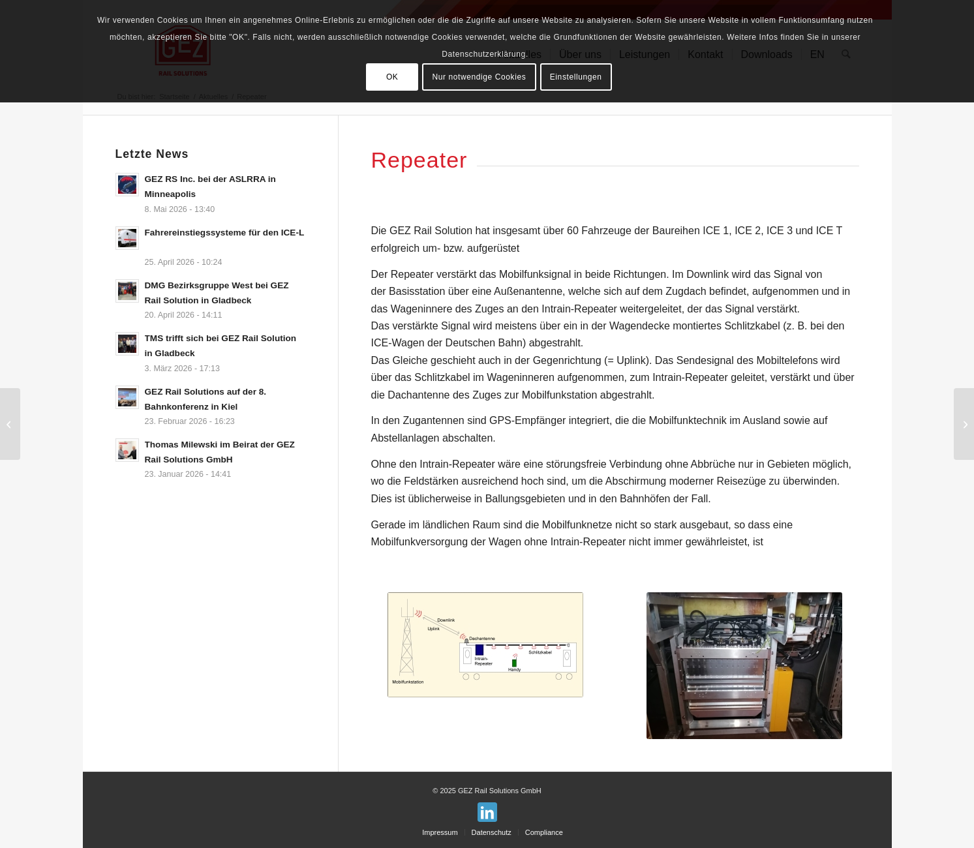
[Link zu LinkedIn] (487, 812)
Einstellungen (576, 77)
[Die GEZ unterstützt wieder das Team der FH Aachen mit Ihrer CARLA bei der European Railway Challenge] (964, 424)
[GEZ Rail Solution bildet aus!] (10, 424)
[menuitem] (440, 832)
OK (392, 77)
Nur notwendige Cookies (479, 77)
